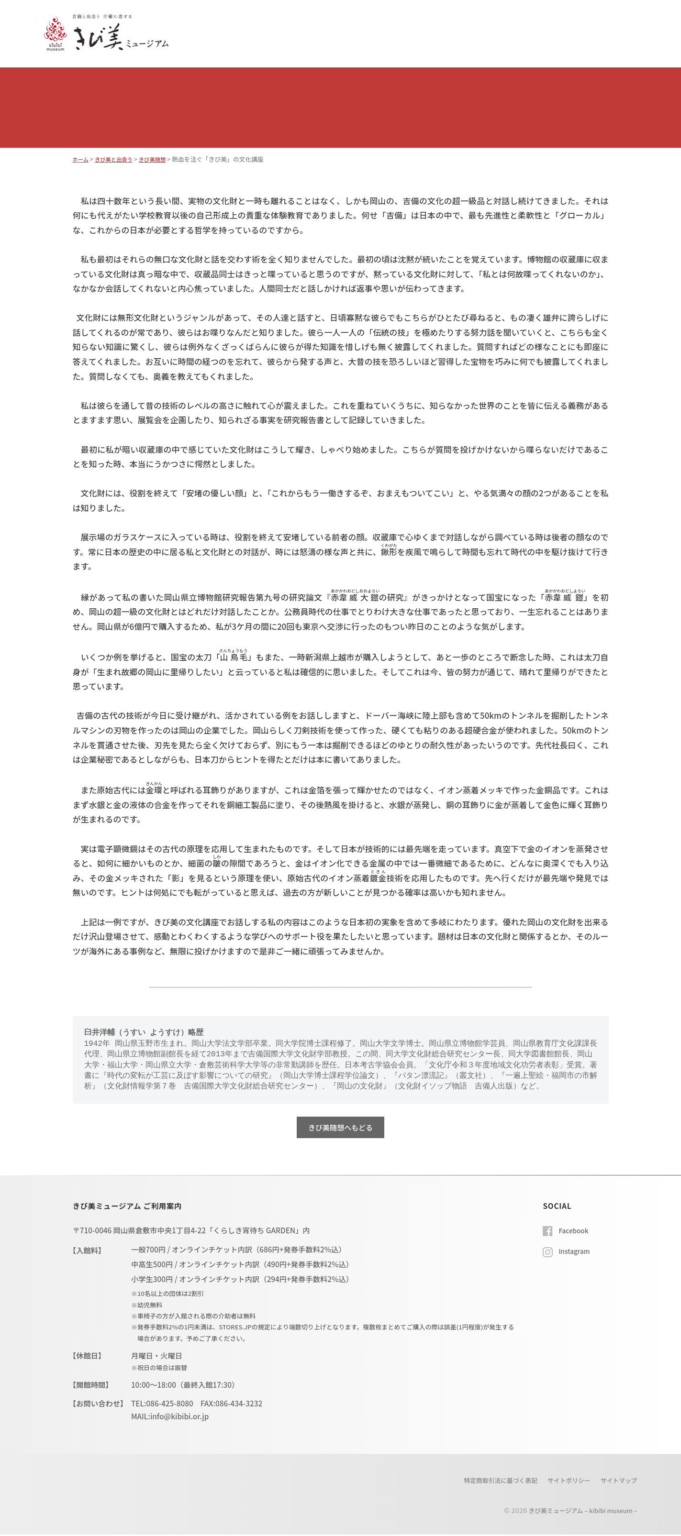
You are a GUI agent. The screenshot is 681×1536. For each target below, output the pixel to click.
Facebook (575, 1231)
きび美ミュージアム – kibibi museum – (575, 1511)
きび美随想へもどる (340, 1128)
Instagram (575, 1252)
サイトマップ (616, 1482)
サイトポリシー (561, 1482)
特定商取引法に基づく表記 (485, 1482)
